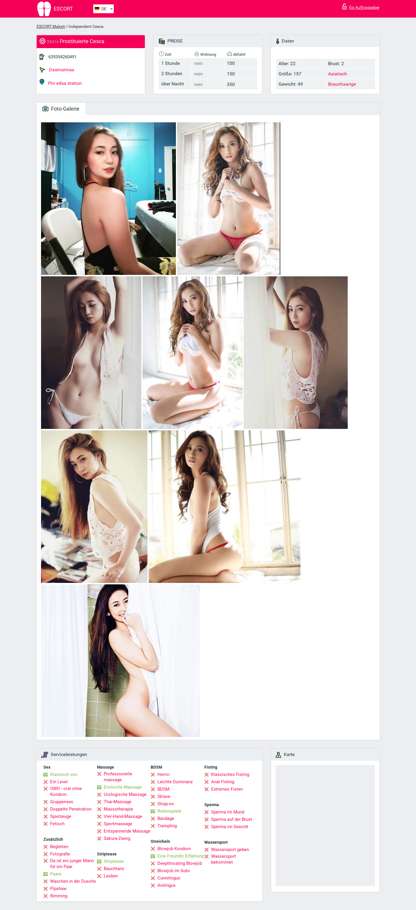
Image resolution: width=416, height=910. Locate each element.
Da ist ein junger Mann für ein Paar (72, 863)
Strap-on (165, 803)
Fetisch (57, 823)
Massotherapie (118, 809)
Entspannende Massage (127, 831)
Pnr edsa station (61, 82)
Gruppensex (61, 801)
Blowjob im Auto (173, 870)
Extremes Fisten (227, 789)
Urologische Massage (125, 794)
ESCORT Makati (51, 26)
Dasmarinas (57, 70)
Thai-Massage (117, 801)
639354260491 (62, 57)
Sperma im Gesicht (229, 826)
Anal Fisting (222, 781)
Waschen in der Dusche (73, 881)
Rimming (58, 896)
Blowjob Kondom (174, 848)
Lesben (111, 876)
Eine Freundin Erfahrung (180, 856)
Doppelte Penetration (70, 809)
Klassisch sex (63, 774)
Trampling (167, 825)
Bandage (165, 818)
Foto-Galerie (61, 109)
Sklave (163, 796)
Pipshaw (58, 888)
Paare (55, 874)
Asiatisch (337, 74)
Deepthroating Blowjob (179, 863)
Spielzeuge (60, 816)
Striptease (114, 861)
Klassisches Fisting (230, 774)
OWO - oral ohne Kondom (66, 791)
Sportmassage (118, 823)
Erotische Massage (123, 787)
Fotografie (60, 854)
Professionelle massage (118, 776)
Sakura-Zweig (117, 838)
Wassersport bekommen (223, 859)
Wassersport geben (230, 849)
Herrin (163, 774)
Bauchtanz (114, 868)
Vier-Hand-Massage (123, 816)
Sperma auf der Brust (231, 819)
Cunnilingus (168, 878)
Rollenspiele (169, 811)
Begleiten (59, 846)
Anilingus (166, 885)
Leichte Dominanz (175, 781)
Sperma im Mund (227, 812)
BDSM (163, 789)
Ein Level (59, 781)
